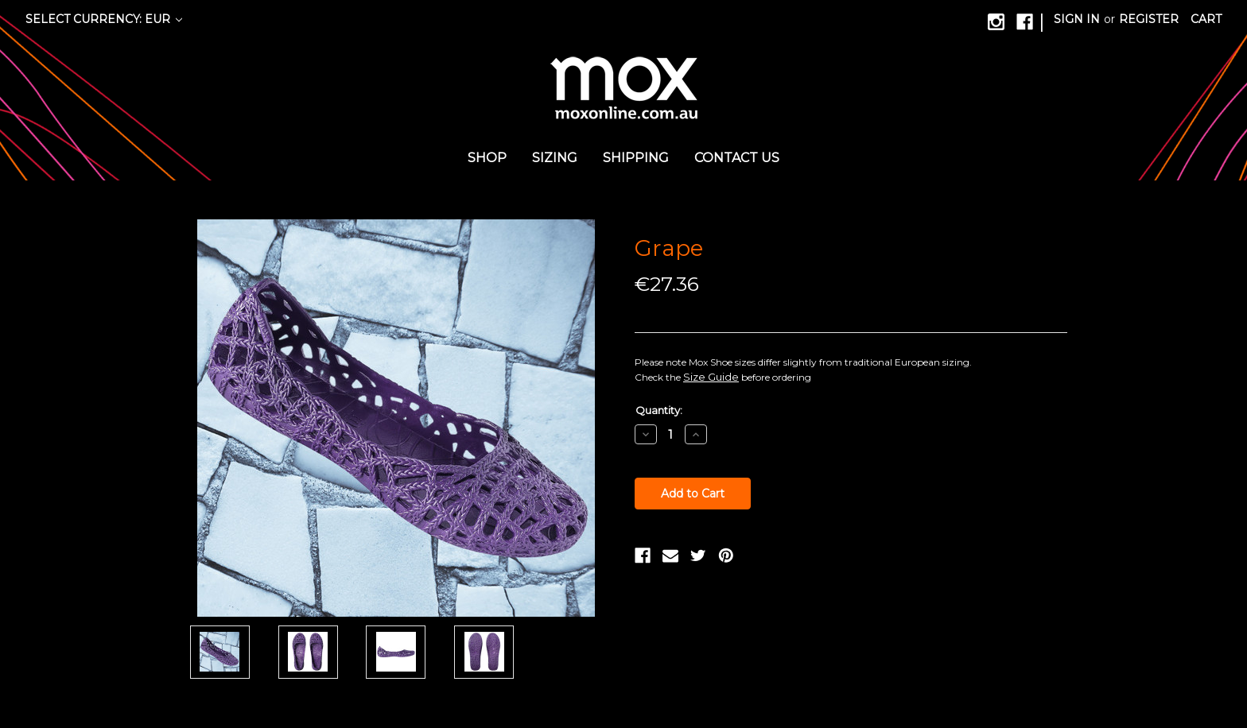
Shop (487, 157)
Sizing (554, 157)
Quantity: (658, 410)
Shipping (636, 157)
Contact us (736, 157)
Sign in (1077, 19)
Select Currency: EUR (103, 19)
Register (1149, 19)
